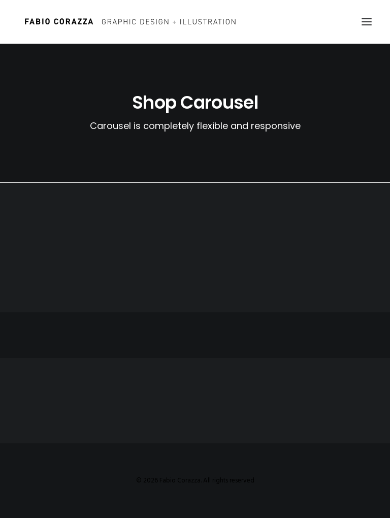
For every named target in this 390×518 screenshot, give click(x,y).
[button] (366, 22)
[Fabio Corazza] (130, 22)
